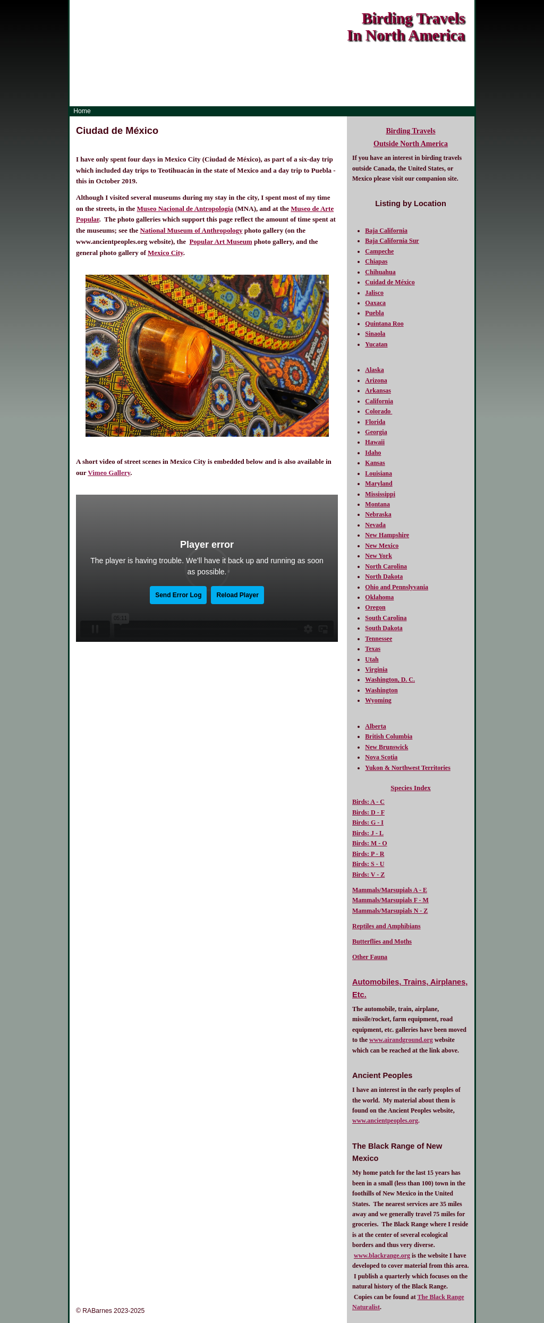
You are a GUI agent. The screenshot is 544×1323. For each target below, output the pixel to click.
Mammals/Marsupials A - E (389, 890)
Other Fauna (369, 957)
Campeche (379, 251)
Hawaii (375, 442)
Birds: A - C (368, 801)
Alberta (375, 726)
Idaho (373, 452)
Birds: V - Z (368, 874)
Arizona (376, 380)
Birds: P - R (368, 854)
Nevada (375, 525)
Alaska (374, 370)
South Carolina (385, 618)
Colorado (378, 411)
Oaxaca (375, 303)
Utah (371, 659)
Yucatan (376, 344)
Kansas (375, 463)
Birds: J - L (368, 833)
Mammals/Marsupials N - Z (390, 910)
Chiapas (376, 261)
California (379, 401)
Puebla (374, 313)
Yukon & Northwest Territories (407, 767)
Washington (381, 690)
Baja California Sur (392, 240)
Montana (377, 504)
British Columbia (388, 736)
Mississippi (380, 494)
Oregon (375, 607)
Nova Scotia (381, 757)
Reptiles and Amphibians (386, 926)
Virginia (376, 669)
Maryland (378, 483)
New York (378, 555)
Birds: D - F (368, 812)
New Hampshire (387, 535)
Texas (372, 648)
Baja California (386, 230)
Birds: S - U (368, 864)
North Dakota (384, 576)
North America (424, 144)
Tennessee (378, 638)
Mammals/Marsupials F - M (390, 900)
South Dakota (383, 628)
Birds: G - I (368, 822)
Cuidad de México (389, 282)
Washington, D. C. (390, 679)
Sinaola (375, 333)
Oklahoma (379, 597)
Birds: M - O (369, 843)
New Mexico (381, 545)
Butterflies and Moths (382, 941)
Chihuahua (380, 272)
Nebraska (378, 514)
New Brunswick (386, 747)
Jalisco (374, 292)
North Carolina (386, 566)
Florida (375, 422)
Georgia (376, 432)
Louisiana (378, 473)
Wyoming (378, 700)
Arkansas (378, 390)
